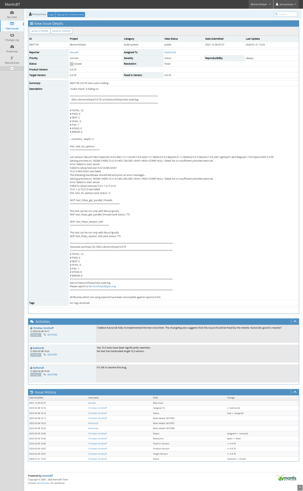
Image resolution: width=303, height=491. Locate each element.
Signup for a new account (70, 14)
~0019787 (51, 354)
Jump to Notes (40, 31)
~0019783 (51, 334)
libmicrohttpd (261, 4)
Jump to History (61, 31)
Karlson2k (170, 52)
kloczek (74, 52)
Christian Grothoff (43, 328)
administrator (43, 483)
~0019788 (51, 374)
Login (51, 14)
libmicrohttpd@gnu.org (102, 286)
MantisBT (47, 475)
